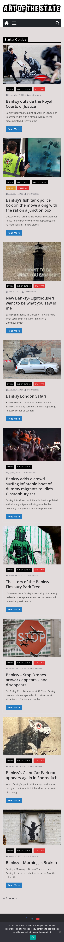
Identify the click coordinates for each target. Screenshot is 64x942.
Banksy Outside (24, 89)
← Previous (10, 898)
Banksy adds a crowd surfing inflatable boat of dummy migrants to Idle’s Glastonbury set (29, 486)
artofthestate (35, 95)
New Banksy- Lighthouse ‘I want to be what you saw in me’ (31, 303)
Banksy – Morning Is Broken (31, 862)
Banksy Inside (23, 182)
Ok (32, 937)
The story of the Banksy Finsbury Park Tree (27, 584)
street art (39, 89)
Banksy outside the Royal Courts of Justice (29, 104)
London (10, 188)
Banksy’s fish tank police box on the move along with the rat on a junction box (31, 205)
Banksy (10, 89)
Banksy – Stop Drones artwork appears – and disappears (27, 679)
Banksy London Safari (26, 396)
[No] (60, 931)
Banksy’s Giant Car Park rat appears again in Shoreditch (32, 775)
